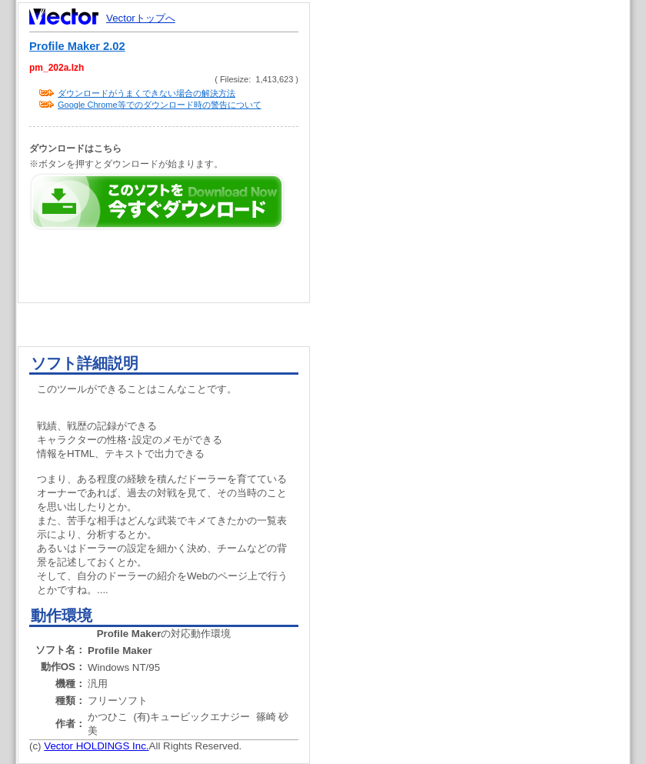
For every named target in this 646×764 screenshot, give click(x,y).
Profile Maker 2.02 (77, 46)
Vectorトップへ (140, 18)
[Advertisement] (483, 292)
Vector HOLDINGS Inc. (96, 746)
